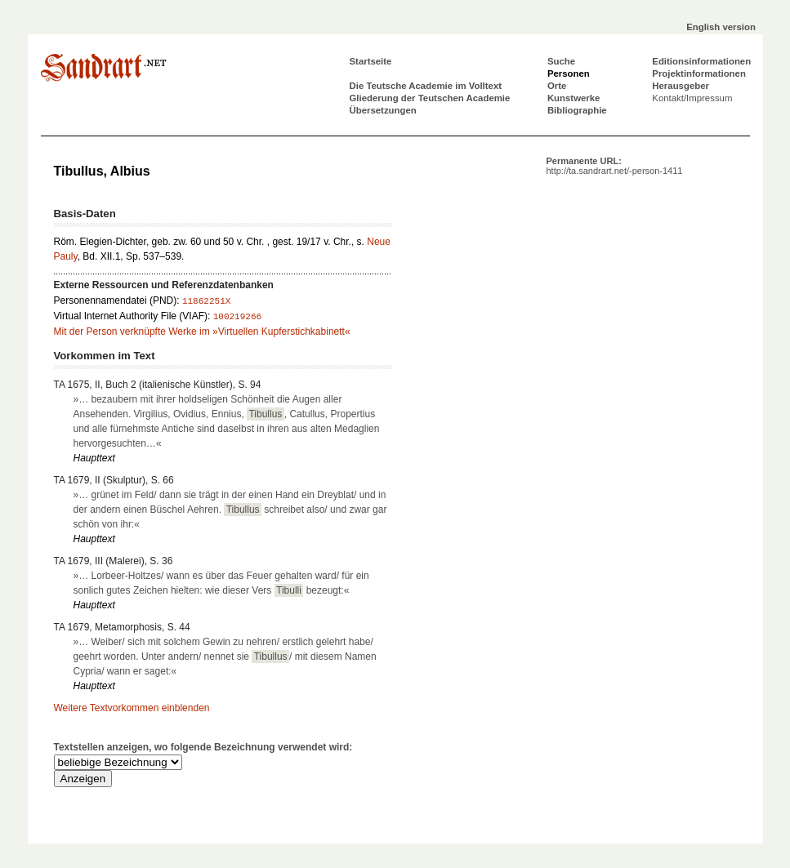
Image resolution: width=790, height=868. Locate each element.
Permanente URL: (615, 166)
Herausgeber (680, 86)
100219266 (237, 317)
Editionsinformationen (701, 61)
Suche (561, 61)
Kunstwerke (573, 98)
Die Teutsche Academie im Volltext (426, 86)
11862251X (206, 301)
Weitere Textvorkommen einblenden (132, 708)
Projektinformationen (699, 73)
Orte (556, 86)
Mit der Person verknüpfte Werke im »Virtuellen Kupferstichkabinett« (202, 331)
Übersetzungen (383, 110)
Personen (568, 73)
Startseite (371, 61)
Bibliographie (577, 110)
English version (721, 27)
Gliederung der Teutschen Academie (430, 98)
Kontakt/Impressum (692, 98)
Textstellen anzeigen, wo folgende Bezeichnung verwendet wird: (203, 747)
